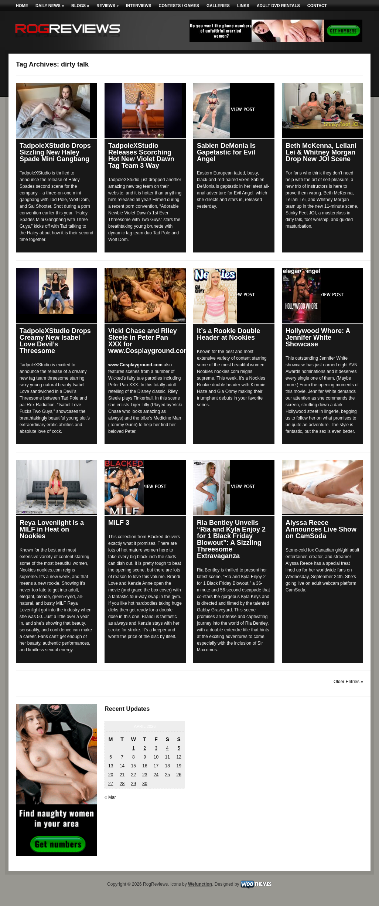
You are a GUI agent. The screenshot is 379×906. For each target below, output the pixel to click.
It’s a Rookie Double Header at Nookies (228, 334)
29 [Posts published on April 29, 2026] (133, 783)
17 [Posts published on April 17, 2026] (156, 765)
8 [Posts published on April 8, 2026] (133, 757)
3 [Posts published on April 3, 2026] (156, 748)
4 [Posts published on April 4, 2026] (167, 748)
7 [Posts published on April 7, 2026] (122, 757)
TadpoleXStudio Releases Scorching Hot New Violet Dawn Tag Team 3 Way (141, 155)
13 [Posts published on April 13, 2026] (110, 765)
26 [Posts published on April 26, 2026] (178, 774)
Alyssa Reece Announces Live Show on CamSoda (321, 529)
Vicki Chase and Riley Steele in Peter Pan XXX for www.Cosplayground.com (149, 340)
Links (243, 5)
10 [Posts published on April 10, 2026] (156, 757)
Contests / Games (179, 5)
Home (22, 5)
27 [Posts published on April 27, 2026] (110, 783)
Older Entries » (348, 681)
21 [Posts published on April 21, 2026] (122, 774)
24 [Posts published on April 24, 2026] (156, 774)
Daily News (49, 5)
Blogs (80, 5)
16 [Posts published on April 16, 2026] (144, 765)
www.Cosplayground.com (135, 364)
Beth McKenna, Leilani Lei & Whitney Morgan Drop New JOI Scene (321, 152)
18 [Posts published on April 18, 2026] (167, 765)
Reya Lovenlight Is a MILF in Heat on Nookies (52, 529)
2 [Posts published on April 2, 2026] (145, 748)
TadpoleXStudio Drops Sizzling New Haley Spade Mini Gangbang (55, 152)
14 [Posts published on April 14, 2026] (122, 765)
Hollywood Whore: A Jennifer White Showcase (318, 337)
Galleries (218, 5)
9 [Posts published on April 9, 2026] (145, 757)
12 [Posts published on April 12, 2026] (178, 757)
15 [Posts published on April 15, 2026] (133, 765)
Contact (317, 5)
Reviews (107, 5)
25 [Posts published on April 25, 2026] (167, 774)
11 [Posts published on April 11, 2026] (167, 757)
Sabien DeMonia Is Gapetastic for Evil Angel (226, 152)
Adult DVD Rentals (278, 5)
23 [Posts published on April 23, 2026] (144, 774)
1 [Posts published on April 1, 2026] (133, 748)
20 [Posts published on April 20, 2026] (110, 774)
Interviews (138, 5)
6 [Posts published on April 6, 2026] (110, 757)
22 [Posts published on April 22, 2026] (133, 774)
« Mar (110, 797)
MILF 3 (118, 522)
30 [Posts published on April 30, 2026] (144, 783)
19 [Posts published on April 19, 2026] (178, 765)
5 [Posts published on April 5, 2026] (179, 748)
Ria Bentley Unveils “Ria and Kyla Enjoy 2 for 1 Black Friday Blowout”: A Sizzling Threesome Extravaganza (231, 539)
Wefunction (200, 884)
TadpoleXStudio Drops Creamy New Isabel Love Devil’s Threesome (55, 340)
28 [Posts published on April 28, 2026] (122, 783)
